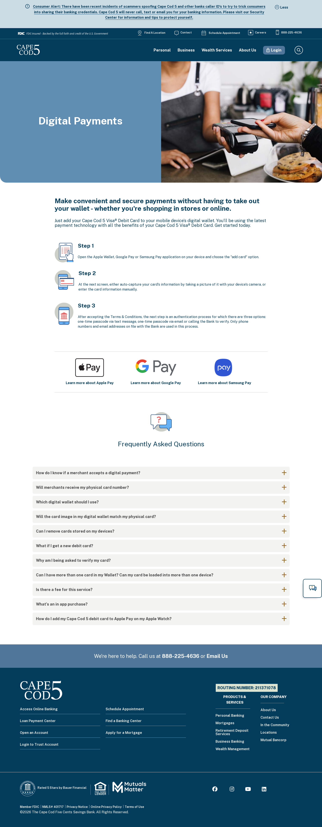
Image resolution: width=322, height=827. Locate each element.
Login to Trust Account (39, 744)
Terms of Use (134, 807)
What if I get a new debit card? (64, 546)
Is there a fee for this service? (64, 589)
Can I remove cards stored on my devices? (75, 531)
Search (298, 50)
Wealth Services (217, 50)
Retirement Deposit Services (232, 732)
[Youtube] (248, 790)
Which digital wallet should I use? (67, 502)
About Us (247, 50)
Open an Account (34, 733)
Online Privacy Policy (106, 807)
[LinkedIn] (264, 790)
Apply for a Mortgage (124, 733)
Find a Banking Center (124, 721)
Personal (162, 50)
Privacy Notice (77, 807)
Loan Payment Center (38, 721)
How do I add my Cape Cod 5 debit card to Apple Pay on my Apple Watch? (104, 618)
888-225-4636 (291, 32)
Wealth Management (233, 749)
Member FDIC (29, 807)
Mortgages (225, 723)
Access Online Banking (39, 709)
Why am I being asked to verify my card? (73, 560)
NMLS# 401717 (53, 807)
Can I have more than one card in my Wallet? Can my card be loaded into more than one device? (124, 575)
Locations (269, 733)
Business (186, 50)
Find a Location (154, 32)
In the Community (275, 725)
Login (276, 50)
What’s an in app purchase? (62, 604)
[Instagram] (232, 790)
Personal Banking (230, 716)
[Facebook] (215, 790)
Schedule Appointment (224, 33)
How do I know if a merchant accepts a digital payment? (88, 473)
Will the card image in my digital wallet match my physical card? (96, 516)
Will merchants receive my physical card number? (82, 487)
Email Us (217, 656)
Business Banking (230, 742)
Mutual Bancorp (273, 740)
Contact (186, 32)
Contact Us (270, 717)
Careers (260, 32)
